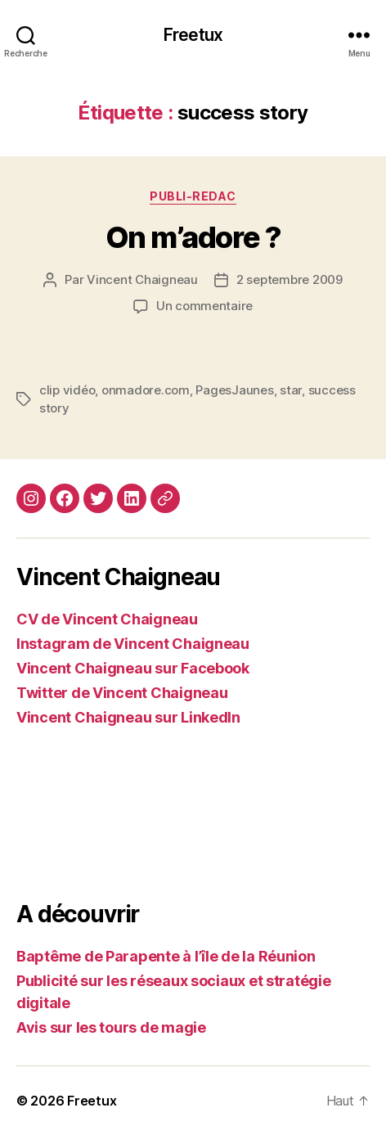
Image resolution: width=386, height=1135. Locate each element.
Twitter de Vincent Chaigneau (121, 692)
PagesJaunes (234, 390)
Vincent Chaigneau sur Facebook (132, 668)
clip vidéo (67, 390)
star (291, 390)
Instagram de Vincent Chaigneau (132, 643)
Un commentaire (204, 305)
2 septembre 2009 (289, 279)
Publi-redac (193, 196)
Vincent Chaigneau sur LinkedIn (128, 717)
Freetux (193, 34)
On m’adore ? (193, 237)
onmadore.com (145, 390)
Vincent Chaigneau (142, 279)
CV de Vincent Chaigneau (107, 619)
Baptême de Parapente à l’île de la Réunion (166, 956)
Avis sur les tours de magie (111, 1027)
